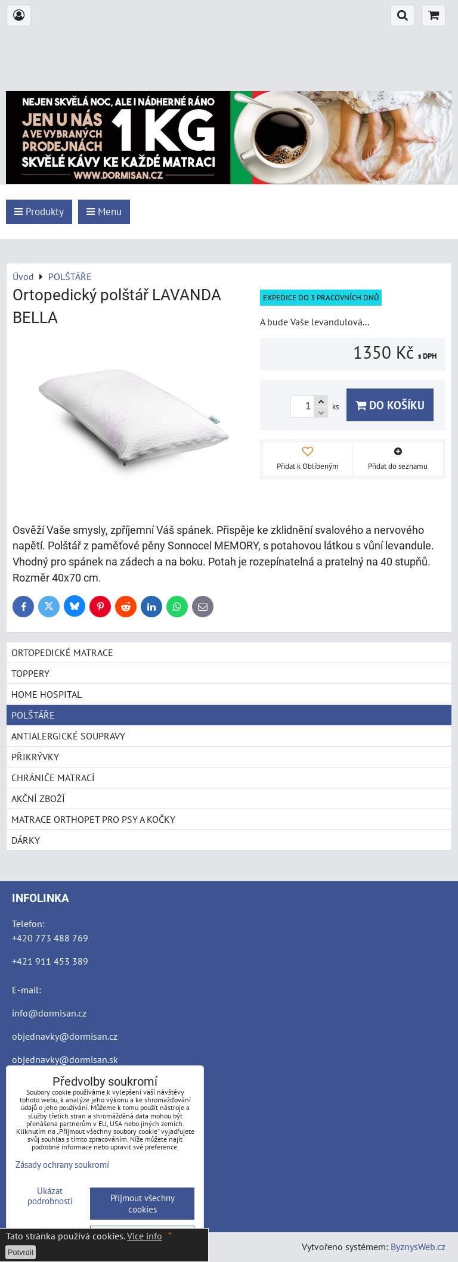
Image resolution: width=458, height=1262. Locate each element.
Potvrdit (20, 1252)
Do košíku (390, 404)
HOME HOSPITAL (46, 694)
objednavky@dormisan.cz (64, 1036)
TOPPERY (30, 673)
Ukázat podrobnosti (50, 1196)
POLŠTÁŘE (33, 715)
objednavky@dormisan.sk (65, 1059)
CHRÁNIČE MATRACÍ (53, 778)
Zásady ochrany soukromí (62, 1164)
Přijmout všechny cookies (142, 1203)
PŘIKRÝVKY (35, 757)
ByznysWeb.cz (418, 1246)
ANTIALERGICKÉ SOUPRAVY (68, 736)
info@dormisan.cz (49, 1013)
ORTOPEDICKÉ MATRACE (62, 652)
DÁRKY (25, 840)
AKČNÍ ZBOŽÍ (38, 798)
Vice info (144, 1236)
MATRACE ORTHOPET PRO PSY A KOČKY (93, 819)
